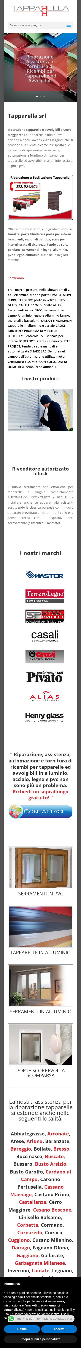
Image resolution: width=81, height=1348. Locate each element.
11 (57, 426)
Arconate (58, 1133)
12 (61, 426)
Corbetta (27, 1225)
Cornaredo (29, 1232)
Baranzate (57, 1141)
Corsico (53, 1232)
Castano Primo (51, 1194)
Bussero (22, 1164)
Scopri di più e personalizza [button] (40, 1339)
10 (53, 426)
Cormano (52, 1225)
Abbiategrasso (28, 1133)
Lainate (40, 1270)
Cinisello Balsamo (40, 1217)
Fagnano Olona (50, 1247)
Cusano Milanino (52, 1240)
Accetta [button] (59, 1329)
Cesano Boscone (52, 1209)
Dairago (21, 1247)
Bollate (42, 1148)
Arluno (35, 1141)
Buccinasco (29, 1156)
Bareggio (20, 1148)
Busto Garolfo (26, 1171)
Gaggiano (27, 1255)
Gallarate (52, 1255)
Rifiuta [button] (22, 1329)
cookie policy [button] (66, 1309)
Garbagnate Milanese (40, 1263)
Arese (17, 1141)
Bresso (61, 1148)
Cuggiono (19, 1240)
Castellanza (32, 1202)
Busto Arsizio (50, 1164)
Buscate (54, 1156)
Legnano (62, 1270)
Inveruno (18, 1270)
